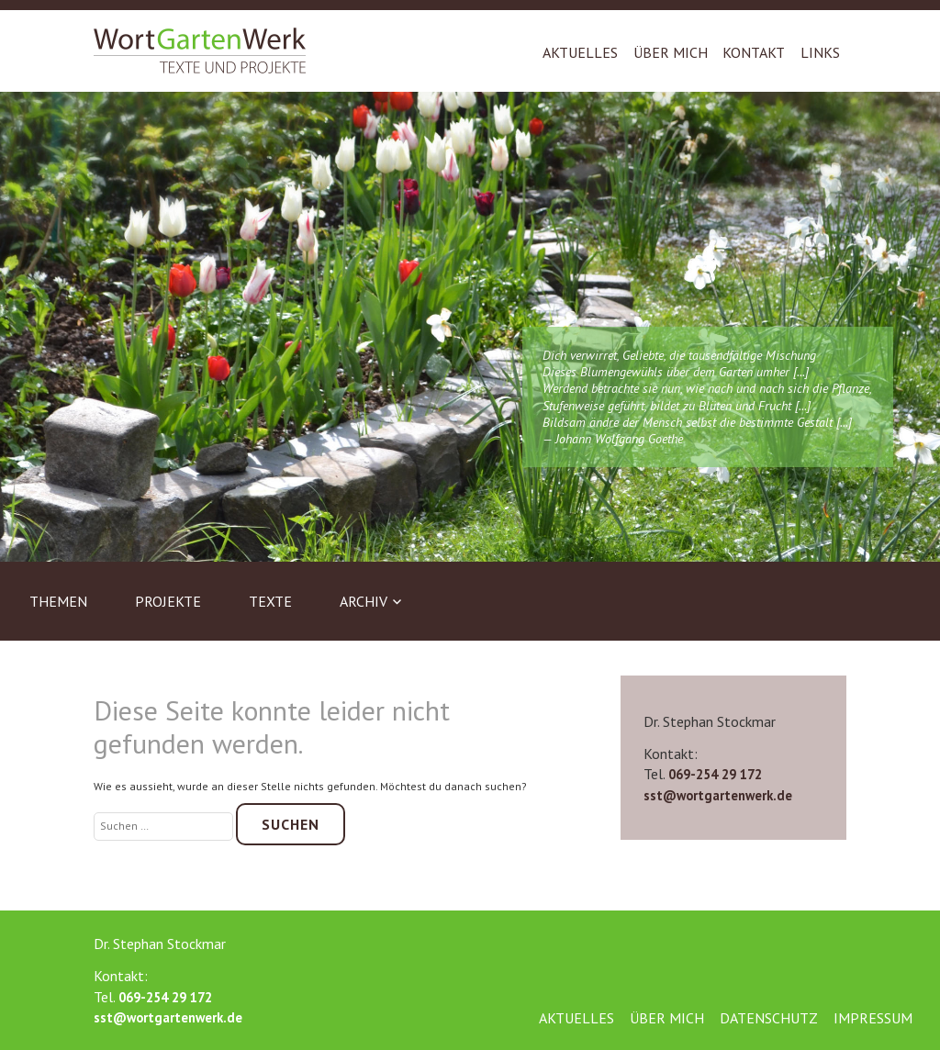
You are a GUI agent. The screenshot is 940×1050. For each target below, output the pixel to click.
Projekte (168, 601)
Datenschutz (769, 1018)
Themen (58, 601)
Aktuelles (580, 52)
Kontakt (753, 52)
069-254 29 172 (715, 774)
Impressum (873, 1018)
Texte (270, 601)
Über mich (670, 52)
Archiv (363, 601)
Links (820, 52)
